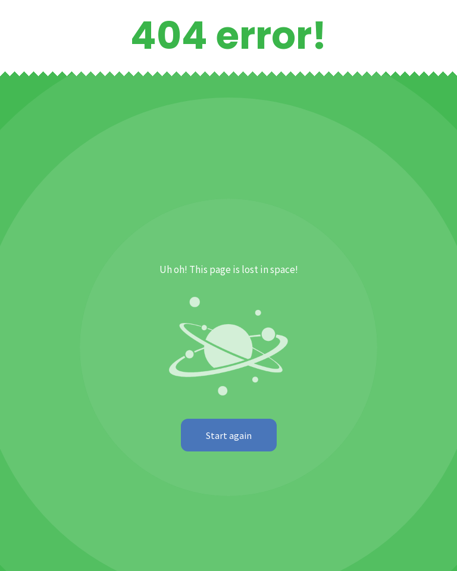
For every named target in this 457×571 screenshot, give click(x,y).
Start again (229, 435)
